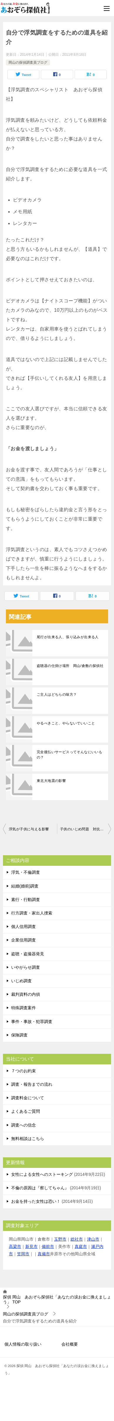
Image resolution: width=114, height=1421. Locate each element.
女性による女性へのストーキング (42, 1174)
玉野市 (60, 1239)
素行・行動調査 (25, 899)
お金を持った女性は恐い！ (36, 1201)
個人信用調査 (23, 926)
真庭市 (81, 1246)
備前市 (48, 1246)
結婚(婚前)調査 (24, 886)
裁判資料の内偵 (25, 994)
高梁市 (15, 1246)
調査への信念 (23, 1125)
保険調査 (19, 1035)
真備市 (44, 1253)
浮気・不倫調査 (25, 872)
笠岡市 (23, 1253)
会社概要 (69, 1344)
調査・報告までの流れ (31, 1084)
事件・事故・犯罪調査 (31, 1021)
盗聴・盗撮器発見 (27, 953)
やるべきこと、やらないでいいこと (66, 723)
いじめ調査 (21, 980)
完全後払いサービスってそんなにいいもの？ (69, 754)
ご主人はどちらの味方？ (57, 694)
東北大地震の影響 (51, 781)
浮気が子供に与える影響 (29, 829)
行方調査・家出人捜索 (31, 913)
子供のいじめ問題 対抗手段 (83, 829)
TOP (57, 1299)
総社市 (77, 1239)
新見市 (31, 1246)
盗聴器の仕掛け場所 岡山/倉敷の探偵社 (70, 666)
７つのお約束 (23, 1070)
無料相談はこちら (27, 1138)
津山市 (93, 1239)
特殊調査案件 (23, 1007)
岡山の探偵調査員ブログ (28, 62)
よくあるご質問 (25, 1111)
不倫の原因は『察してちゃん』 (40, 1187)
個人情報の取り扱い (22, 1344)
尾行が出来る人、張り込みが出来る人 (68, 637)
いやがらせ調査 (25, 967)
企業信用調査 (23, 940)
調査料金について (27, 1097)
